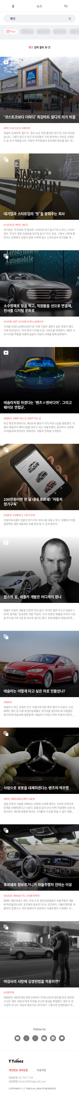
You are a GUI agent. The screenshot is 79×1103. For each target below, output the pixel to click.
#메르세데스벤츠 (19, 799)
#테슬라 (8, 418)
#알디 (7, 128)
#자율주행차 (33, 895)
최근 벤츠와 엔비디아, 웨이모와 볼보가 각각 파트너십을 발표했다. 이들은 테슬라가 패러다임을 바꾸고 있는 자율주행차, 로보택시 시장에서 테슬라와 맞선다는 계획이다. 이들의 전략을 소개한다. (39, 427)
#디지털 (8, 321)
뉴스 (39, 6)
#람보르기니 (19, 895)
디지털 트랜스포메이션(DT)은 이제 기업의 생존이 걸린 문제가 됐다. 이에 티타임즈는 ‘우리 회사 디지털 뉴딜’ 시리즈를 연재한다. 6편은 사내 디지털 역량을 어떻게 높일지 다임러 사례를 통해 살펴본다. (39, 330)
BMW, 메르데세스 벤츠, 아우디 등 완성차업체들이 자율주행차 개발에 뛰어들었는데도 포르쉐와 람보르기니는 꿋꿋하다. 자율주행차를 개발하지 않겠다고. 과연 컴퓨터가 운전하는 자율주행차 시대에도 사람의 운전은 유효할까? (39, 904)
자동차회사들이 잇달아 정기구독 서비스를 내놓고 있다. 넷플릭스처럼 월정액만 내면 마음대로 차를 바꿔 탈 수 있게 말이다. (39, 522)
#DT (15, 321)
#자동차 (8, 515)
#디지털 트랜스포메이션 (30, 321)
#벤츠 (18, 224)
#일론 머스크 (34, 418)
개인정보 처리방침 (18, 1070)
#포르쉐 (8, 895)
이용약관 (41, 1070)
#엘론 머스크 (19, 418)
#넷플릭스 (18, 515)
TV (66, 6)
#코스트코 (16, 128)
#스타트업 (9, 224)
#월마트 (26, 128)
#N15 (25, 224)
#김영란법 (9, 992)
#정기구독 (29, 515)
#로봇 (32, 799)
